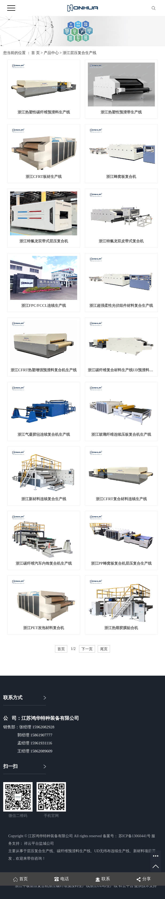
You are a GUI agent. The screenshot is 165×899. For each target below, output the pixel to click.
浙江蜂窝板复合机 (121, 177)
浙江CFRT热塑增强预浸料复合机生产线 (44, 370)
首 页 (35, 53)
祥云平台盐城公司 (38, 843)
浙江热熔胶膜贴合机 (121, 628)
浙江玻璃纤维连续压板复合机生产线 (121, 435)
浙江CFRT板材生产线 (44, 177)
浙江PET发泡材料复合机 (43, 628)
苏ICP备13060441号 (135, 836)
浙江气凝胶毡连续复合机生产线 (44, 435)
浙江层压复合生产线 (79, 53)
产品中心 (51, 53)
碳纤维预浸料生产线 (74, 851)
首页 (61, 649)
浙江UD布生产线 (103, 886)
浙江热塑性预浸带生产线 (121, 112)
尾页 (104, 649)
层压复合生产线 (40, 851)
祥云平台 (126, 886)
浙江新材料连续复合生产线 (43, 499)
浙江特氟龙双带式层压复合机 (43, 241)
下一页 (87, 649)
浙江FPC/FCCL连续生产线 (43, 306)
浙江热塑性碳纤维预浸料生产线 (44, 112)
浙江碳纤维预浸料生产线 (69, 886)
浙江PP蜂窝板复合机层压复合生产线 (121, 563)
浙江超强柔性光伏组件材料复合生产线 (121, 306)
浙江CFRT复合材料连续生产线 (121, 499)
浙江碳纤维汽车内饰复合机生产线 (44, 563)
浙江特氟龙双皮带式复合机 (121, 241)
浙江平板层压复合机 (32, 886)
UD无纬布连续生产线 (111, 851)
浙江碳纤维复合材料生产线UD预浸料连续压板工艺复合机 (121, 370)
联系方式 (12, 697)
